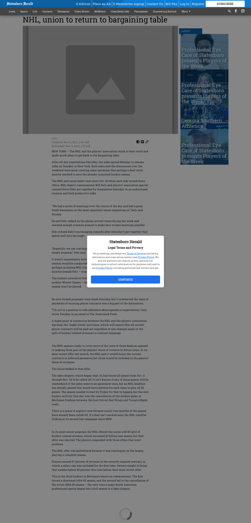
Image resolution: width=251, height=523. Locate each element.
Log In (184, 4)
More (187, 11)
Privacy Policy (146, 257)
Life (35, 11)
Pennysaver (141, 11)
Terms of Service (136, 253)
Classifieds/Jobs (120, 11)
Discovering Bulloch (165, 11)
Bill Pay (171, 4)
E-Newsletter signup (128, 4)
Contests (47, 11)
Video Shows (81, 11)
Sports (24, 11)
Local (12, 11)
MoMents (100, 11)
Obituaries (63, 11)
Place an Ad (102, 4)
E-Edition (83, 4)
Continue (125, 279)
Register (198, 4)
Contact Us (155, 4)
